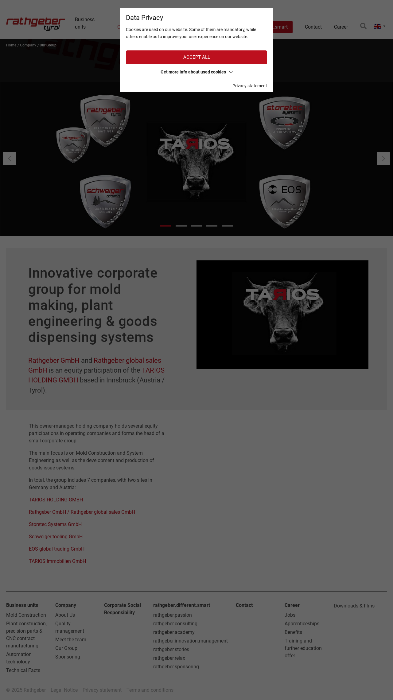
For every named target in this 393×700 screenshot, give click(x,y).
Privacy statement (102, 690)
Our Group (66, 648)
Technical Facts (23, 670)
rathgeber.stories (171, 649)
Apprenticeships (302, 624)
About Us (65, 615)
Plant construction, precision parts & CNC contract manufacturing (26, 635)
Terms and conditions (149, 690)
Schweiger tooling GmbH (56, 537)
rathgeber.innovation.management (190, 641)
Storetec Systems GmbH (55, 524)
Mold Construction (26, 615)
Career (292, 605)
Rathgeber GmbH (54, 360)
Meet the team (70, 640)
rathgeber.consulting (175, 624)
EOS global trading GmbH (56, 549)
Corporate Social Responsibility (122, 608)
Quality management (69, 627)
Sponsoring (67, 657)
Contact (244, 605)
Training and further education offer (303, 648)
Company (65, 605)
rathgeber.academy (174, 632)
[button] (383, 158)
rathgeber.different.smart (181, 605)
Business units (22, 605)
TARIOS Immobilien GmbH (57, 561)
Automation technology (19, 658)
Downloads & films (354, 606)
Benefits (293, 632)
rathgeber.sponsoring (176, 667)
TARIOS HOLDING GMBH (56, 500)
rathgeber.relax (169, 658)
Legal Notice (64, 690)
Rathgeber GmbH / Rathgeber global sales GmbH (82, 512)
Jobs (290, 615)
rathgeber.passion (172, 615)
